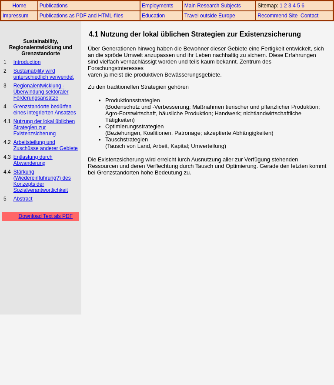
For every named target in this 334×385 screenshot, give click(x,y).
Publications (54, 6)
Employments (158, 6)
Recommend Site (277, 16)
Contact (309, 16)
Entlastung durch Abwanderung (33, 160)
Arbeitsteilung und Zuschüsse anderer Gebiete (45, 145)
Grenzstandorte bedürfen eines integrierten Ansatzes (44, 110)
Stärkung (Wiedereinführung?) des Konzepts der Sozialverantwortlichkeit (42, 181)
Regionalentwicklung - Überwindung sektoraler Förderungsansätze (41, 92)
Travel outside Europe (209, 16)
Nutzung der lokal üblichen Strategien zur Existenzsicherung (44, 127)
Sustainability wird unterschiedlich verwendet (43, 74)
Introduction (27, 62)
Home (19, 6)
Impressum (15, 16)
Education (153, 16)
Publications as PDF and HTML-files (82, 16)
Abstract (23, 199)
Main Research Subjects (212, 6)
